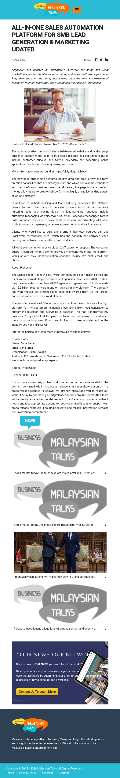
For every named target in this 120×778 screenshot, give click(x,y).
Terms (10, 773)
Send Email (26, 347)
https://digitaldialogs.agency (40, 360)
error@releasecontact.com (64, 395)
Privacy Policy (27, 773)
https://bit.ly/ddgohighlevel (71, 171)
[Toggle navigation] (77, 10)
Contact (64, 773)
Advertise (47, 773)
